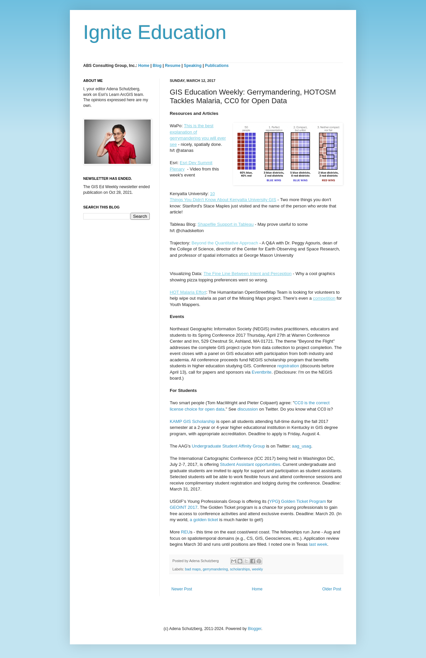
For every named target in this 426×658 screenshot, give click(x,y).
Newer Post (181, 589)
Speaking (192, 65)
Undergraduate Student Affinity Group (228, 446)
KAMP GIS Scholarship (192, 421)
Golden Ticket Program (303, 501)
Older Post (331, 589)
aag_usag (301, 446)
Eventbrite (261, 372)
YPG (274, 501)
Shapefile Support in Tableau (226, 224)
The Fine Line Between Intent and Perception (247, 273)
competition (324, 298)
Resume (173, 65)
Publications (217, 65)
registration (288, 365)
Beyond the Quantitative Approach (224, 242)
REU (185, 531)
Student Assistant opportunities (250, 464)
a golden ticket (204, 519)
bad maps (193, 569)
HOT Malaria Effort (188, 292)
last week (318, 544)
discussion (247, 409)
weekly (257, 569)
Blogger (254, 628)
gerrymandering (215, 569)
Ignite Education (154, 32)
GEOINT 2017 (183, 507)
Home (143, 65)
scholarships (240, 569)
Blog (157, 65)
